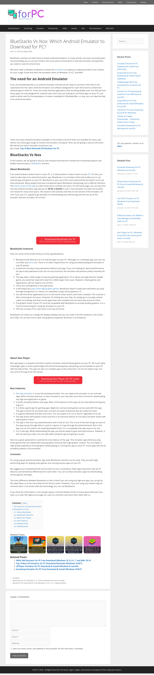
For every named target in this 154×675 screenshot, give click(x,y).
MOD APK (110, 28)
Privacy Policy (131, 2)
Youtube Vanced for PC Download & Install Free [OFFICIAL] (127, 66)
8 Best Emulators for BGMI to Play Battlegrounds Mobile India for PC (130, 218)
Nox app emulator (24, 395)
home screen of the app (24, 186)
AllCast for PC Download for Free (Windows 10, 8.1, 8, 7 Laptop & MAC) (39, 584)
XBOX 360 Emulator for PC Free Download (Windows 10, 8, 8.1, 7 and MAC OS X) (53, 562)
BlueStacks (36, 163)
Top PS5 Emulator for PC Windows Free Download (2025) (128, 201)
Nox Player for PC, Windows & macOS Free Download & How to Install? (129, 235)
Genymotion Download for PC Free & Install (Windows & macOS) (130, 184)
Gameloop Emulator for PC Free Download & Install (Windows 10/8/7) (49, 570)
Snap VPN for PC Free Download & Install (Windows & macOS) (130, 103)
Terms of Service (107, 2)
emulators (59, 69)
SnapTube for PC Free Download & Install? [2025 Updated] (128, 76)
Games (74, 28)
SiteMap (143, 2)
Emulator (40, 28)
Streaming (28, 28)
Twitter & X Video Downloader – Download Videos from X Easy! (128, 119)
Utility (64, 28)
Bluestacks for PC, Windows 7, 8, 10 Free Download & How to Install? (39, 582)
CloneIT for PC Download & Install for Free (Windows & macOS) (129, 94)
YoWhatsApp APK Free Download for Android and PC (129, 85)
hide (24, 505)
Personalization (95, 28)
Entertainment (13, 28)
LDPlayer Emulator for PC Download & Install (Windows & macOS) (47, 568)
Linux (31, 263)
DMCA (120, 2)
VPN (83, 28)
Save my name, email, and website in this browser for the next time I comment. (48, 650)
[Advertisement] (58, 122)
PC (89, 174)
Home (86, 2)
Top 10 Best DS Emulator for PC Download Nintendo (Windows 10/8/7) (49, 565)
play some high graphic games (45, 289)
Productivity (53, 28)
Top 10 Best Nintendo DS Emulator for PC (39, 148)
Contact (95, 2)
